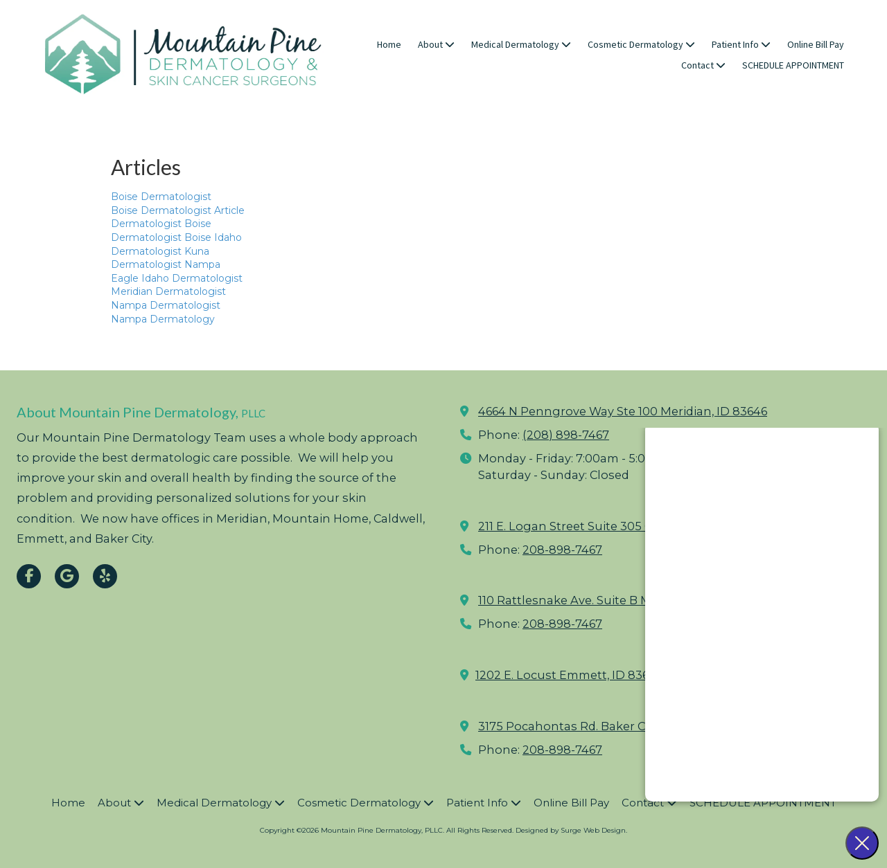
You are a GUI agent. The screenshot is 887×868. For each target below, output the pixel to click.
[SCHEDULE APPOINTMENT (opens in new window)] (793, 65)
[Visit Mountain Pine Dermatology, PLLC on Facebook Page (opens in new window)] (29, 576)
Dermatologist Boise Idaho (176, 237)
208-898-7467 (562, 550)
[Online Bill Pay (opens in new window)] (815, 45)
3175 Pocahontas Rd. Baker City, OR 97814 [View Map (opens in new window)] (597, 726)
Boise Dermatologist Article (178, 210)
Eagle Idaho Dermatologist (177, 278)
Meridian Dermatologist (168, 291)
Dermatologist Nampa (165, 264)
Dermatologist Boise (161, 223)
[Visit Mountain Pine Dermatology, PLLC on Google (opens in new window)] (67, 576)
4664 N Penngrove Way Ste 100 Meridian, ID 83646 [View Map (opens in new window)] (622, 411)
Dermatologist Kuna (160, 251)
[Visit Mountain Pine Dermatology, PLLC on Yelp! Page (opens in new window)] (105, 576)
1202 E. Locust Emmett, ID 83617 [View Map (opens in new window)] (567, 675)
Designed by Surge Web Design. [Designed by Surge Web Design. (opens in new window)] (571, 830)
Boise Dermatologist (161, 196)
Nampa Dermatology (163, 319)
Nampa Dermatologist (165, 305)
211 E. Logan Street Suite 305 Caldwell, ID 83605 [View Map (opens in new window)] (614, 526)
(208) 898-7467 (565, 435)
